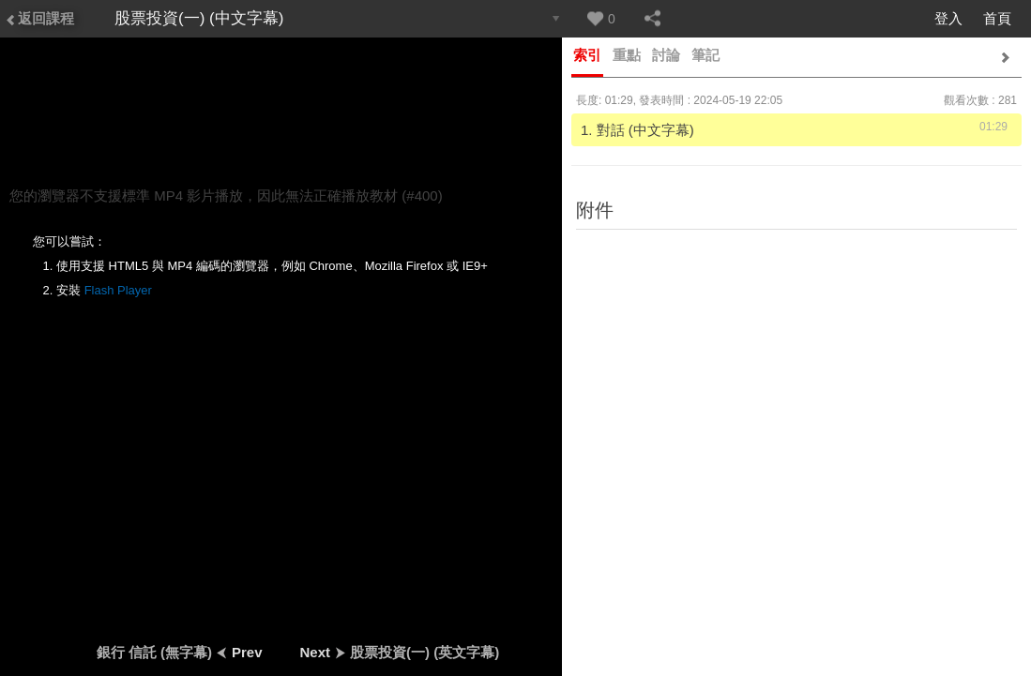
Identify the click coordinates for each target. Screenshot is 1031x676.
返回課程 (39, 18)
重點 (627, 55)
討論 (666, 55)
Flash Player (118, 290)
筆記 (705, 55)
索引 (587, 55)
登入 (948, 18)
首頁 (997, 18)
